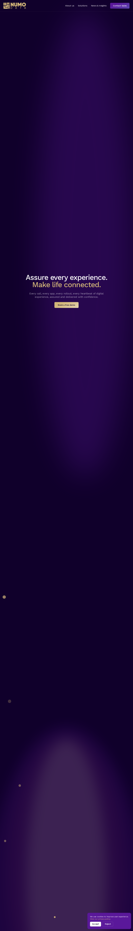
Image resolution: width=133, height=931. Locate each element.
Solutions (82, 5)
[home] (15, 6)
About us (69, 5)
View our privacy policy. (100, 919)
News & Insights (99, 5)
